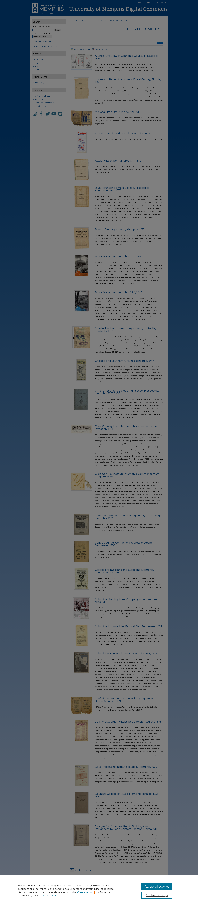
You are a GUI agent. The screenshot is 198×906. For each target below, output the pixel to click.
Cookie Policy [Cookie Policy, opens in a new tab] (49, 895)
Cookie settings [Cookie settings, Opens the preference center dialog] (157, 895)
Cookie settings (85, 892)
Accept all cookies (157, 886)
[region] (99, 890)
